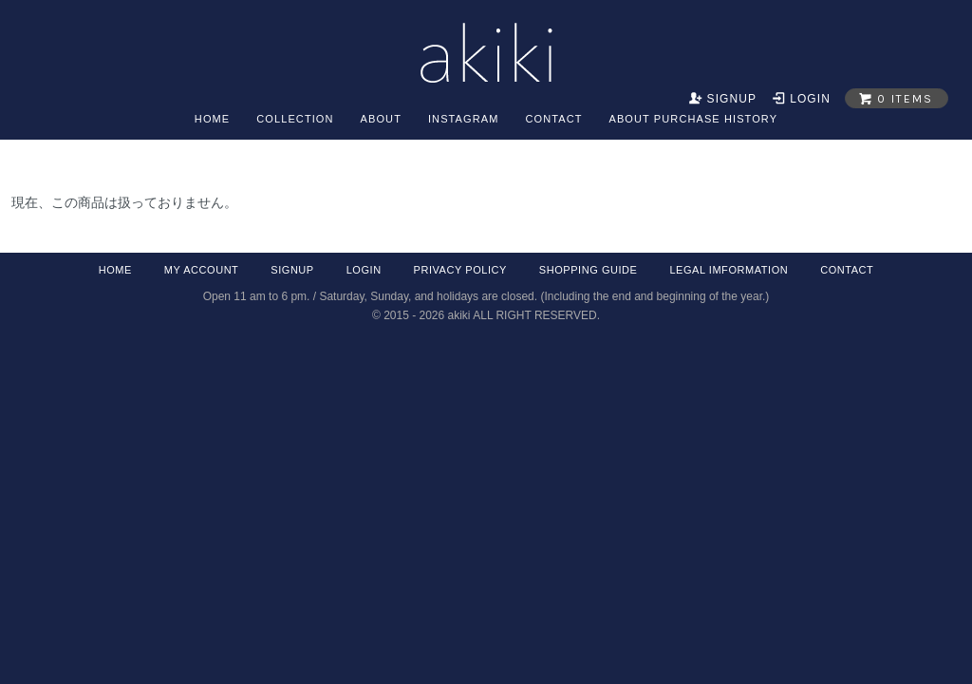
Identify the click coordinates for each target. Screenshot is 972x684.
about (381, 118)
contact (553, 118)
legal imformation (728, 270)
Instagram (463, 118)
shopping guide (588, 270)
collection (294, 118)
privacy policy (460, 270)
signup (292, 270)
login (364, 270)
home (212, 118)
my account (201, 270)
